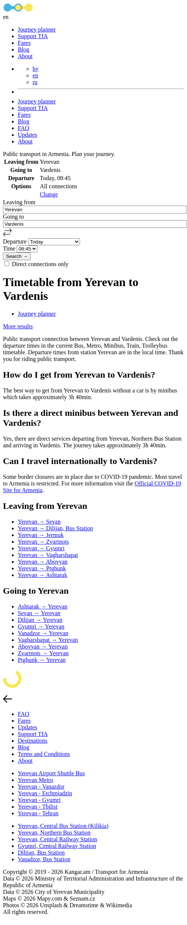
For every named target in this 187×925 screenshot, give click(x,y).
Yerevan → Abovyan (42, 561)
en (35, 75)
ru (35, 82)
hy (36, 69)
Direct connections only (40, 264)
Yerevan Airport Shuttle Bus (51, 773)
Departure (15, 241)
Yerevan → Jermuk (41, 535)
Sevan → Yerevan (39, 613)
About (25, 56)
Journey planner (37, 29)
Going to (13, 216)
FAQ (23, 128)
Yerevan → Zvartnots (43, 541)
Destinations (32, 740)
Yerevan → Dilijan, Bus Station (55, 528)
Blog (23, 49)
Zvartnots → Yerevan (43, 653)
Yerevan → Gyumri (41, 548)
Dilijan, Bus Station (41, 852)
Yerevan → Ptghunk (42, 568)
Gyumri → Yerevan (41, 626)
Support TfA (33, 36)
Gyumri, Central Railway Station (57, 846)
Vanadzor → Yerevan (43, 633)
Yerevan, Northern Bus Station (54, 832)
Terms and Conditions (44, 754)
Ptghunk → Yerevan (42, 660)
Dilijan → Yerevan (40, 620)
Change (49, 194)
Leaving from (19, 202)
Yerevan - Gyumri (39, 800)
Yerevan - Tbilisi (37, 806)
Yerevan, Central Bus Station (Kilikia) (63, 826)
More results (18, 326)
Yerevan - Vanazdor (41, 786)
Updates (27, 135)
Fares (24, 43)
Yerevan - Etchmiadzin (45, 793)
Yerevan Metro (35, 780)
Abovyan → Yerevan (43, 646)
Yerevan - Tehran (38, 813)
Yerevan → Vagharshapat (48, 555)
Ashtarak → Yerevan (42, 606)
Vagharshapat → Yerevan (48, 640)
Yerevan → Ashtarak (42, 575)
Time (10, 248)
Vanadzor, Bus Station (44, 859)
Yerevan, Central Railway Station (57, 839)
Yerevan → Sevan (39, 521)
